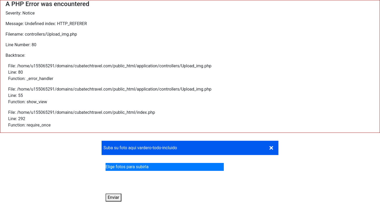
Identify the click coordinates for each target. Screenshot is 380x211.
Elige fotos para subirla (129, 167)
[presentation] (146, 183)
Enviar (113, 197)
